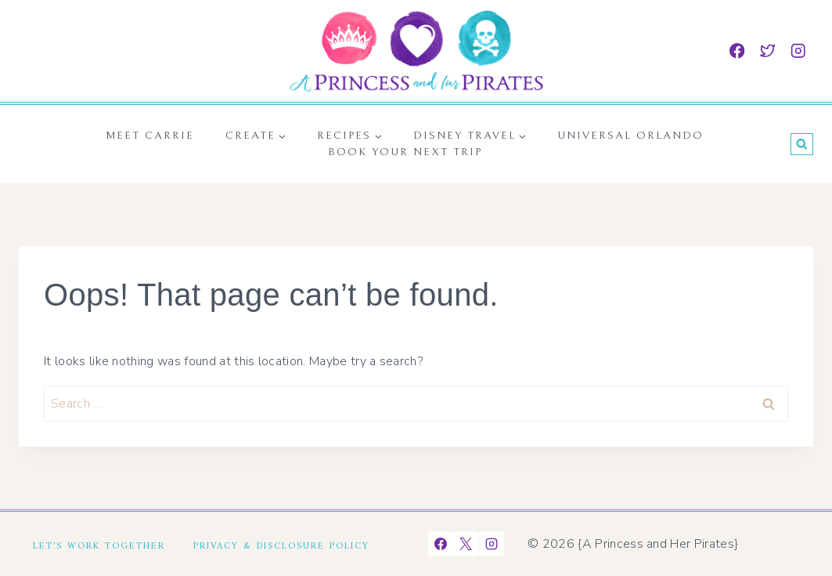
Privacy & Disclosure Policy (281, 544)
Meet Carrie (150, 135)
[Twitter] (767, 50)
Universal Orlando (630, 135)
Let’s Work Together (99, 544)
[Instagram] (798, 50)
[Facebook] (737, 50)
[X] (465, 543)
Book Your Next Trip (405, 152)
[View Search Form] (802, 144)
